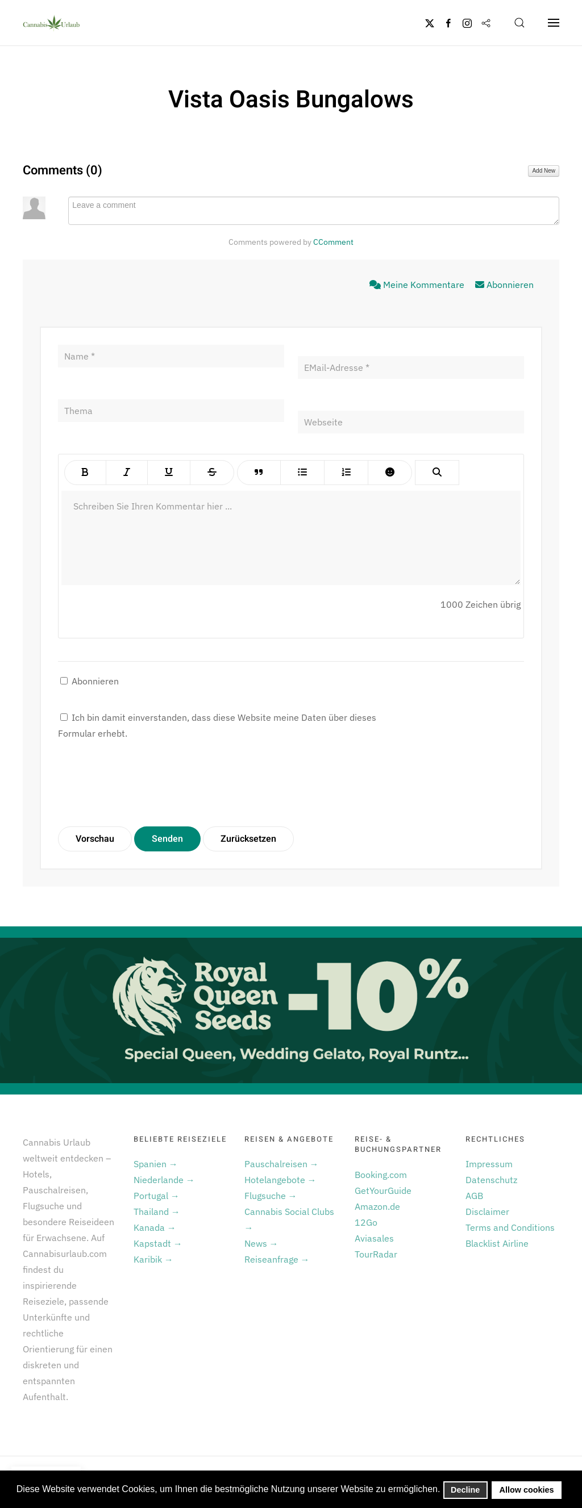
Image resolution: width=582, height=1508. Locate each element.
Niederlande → (164, 1179)
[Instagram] (467, 23)
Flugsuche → (270, 1195)
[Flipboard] (486, 23)
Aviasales (374, 1238)
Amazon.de (377, 1206)
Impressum (489, 1163)
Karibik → (153, 1259)
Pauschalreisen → (281, 1163)
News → (261, 1243)
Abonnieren (504, 284)
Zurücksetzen (248, 839)
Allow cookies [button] (527, 1489)
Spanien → (156, 1163)
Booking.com (381, 1174)
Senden (167, 839)
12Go (366, 1222)
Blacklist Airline (497, 1243)
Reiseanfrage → (277, 1259)
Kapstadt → (158, 1243)
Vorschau (95, 839)
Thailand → (157, 1211)
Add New (543, 171)
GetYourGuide (383, 1190)
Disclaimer (487, 1211)
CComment (333, 242)
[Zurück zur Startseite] (51, 22)
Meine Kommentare (418, 284)
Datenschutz (491, 1179)
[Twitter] (430, 23)
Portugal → (157, 1195)
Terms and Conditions (510, 1227)
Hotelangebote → (280, 1179)
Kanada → (155, 1227)
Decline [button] (465, 1489)
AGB (474, 1195)
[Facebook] (448, 23)
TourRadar (376, 1254)
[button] (519, 22)
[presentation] (144, 784)
